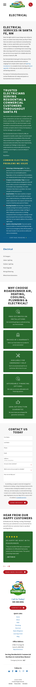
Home (18, 617)
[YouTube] (16, 671)
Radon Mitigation (18, 631)
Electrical (18, 628)
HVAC (18, 622)
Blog (18, 636)
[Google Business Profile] (9, 671)
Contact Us (18, 608)
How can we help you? (9, 474)
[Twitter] (20, 671)
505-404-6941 (18, 602)
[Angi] (23, 671)
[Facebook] (13, 671)
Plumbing (18, 625)
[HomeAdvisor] (27, 671)
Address (6, 458)
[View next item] (8, 566)
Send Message (18, 502)
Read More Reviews (15, 572)
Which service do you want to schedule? (14, 469)
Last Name (6, 442)
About (18, 620)
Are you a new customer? (10, 464)
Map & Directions (18, 649)
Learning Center (18, 634)
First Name (6, 437)
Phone (5, 448)
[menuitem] (18, 256)
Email (5, 453)
